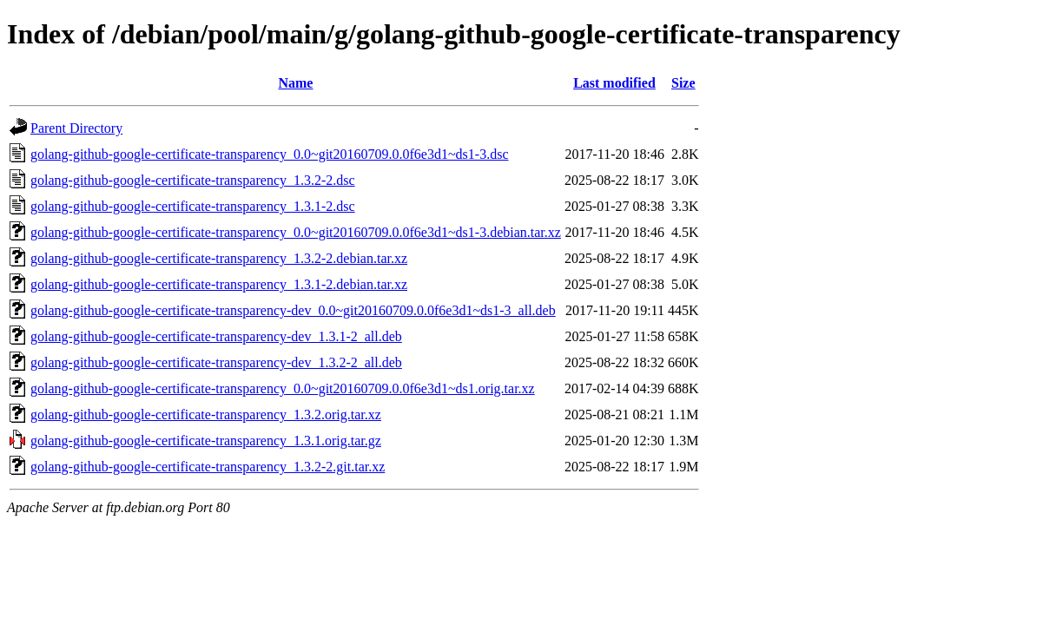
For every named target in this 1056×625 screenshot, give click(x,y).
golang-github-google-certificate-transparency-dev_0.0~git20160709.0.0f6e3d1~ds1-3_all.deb (293, 310)
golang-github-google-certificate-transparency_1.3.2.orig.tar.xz (205, 414)
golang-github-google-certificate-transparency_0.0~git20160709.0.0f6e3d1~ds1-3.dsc (269, 154)
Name (295, 83)
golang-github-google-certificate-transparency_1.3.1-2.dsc (192, 206)
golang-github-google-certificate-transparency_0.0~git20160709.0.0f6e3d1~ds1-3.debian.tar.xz (295, 232)
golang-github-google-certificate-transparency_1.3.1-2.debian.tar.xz (218, 284)
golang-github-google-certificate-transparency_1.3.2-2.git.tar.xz (207, 466)
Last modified (614, 83)
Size (683, 83)
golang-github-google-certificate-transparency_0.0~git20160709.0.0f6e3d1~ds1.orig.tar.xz (282, 388)
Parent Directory (76, 128)
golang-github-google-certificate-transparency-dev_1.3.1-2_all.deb (216, 336)
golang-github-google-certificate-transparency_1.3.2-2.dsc (192, 180)
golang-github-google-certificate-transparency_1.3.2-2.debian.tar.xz (218, 258)
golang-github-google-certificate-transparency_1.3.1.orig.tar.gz (205, 440)
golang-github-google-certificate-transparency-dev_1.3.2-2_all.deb (216, 362)
